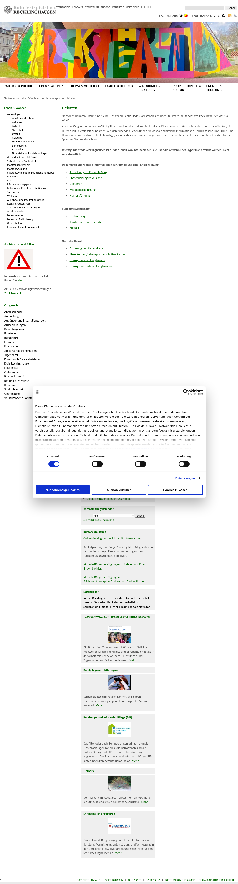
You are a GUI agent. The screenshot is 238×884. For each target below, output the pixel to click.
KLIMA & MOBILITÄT (85, 85)
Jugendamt (11, 355)
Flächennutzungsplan (19, 184)
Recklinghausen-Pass (18, 203)
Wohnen (12, 196)
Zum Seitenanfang (88, 880)
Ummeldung (12, 394)
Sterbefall (17, 130)
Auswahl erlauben (119, 490)
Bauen (10, 180)
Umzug (16, 134)
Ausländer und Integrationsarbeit (25, 200)
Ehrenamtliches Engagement (23, 227)
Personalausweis (14, 376)
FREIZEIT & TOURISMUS (214, 88)
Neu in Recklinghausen (24, 118)
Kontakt (74, 228)
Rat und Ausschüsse (16, 381)
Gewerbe (17, 137)
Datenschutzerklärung (180, 880)
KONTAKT (77, 7)
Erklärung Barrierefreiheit (216, 880)
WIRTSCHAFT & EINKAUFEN (149, 88)
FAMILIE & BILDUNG (119, 85)
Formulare (10, 342)
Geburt (16, 126)
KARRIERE (118, 7)
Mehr (132, 660)
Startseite (9, 98)
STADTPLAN (92, 7)
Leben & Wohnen (30, 98)
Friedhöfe (12, 176)
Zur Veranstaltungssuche (98, 520)
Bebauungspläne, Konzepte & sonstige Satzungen (28, 190)
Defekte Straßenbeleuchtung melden (109, 499)
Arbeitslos (17, 149)
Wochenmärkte (15, 211)
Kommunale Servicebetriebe (22, 359)
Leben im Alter (15, 215)
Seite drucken (114, 880)
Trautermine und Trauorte (86, 222)
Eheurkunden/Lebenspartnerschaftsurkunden (98, 254)
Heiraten (71, 98)
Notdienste (11, 368)
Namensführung (80, 195)
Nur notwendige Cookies (63, 490)
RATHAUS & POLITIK (18, 85)
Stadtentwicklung (17, 169)
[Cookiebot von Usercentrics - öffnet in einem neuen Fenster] (186, 392)
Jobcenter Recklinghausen (20, 350)
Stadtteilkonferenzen (18, 165)
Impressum (153, 880)
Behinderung (19, 145)
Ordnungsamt (12, 372)
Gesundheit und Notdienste (22, 157)
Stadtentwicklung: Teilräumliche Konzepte (30, 172)
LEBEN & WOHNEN (50, 85)
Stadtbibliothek (13, 389)
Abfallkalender (13, 312)
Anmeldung (11, 316)
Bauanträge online (15, 329)
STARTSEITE (63, 7)
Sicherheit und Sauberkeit (21, 161)
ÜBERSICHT (132, 7)
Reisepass (10, 385)
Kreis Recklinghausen (17, 363)
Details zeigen (185, 478)
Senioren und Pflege (23, 141)
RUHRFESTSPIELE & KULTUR (187, 88)
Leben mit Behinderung (20, 219)
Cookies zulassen (175, 490)
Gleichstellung (15, 223)
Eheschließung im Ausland (86, 178)
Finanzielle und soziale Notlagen (30, 153)
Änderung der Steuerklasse (86, 248)
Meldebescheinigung (83, 190)
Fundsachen (11, 346)
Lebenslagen (53, 98)
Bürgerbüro (11, 338)
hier (19, 280)
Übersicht (134, 880)
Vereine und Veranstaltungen (23, 207)
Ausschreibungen (15, 325)
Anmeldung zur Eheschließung (88, 172)
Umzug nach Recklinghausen (87, 260)
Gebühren (76, 184)
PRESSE (105, 7)
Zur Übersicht (12, 293)
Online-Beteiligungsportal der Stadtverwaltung (112, 538)
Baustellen (10, 333)
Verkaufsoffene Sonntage (19, 398)
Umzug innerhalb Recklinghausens (91, 266)
